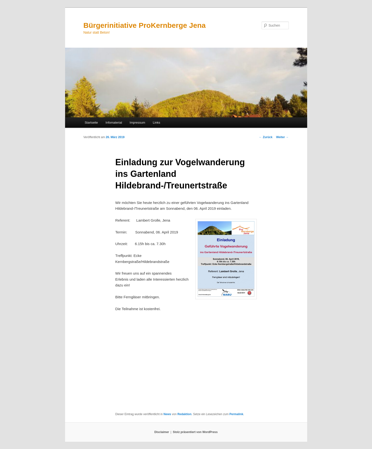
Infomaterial (114, 122)
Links (156, 122)
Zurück (265, 137)
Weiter (282, 137)
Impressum (137, 122)
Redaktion (184, 414)
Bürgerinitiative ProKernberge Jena (145, 25)
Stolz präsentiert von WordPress (195, 432)
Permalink (236, 414)
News (167, 414)
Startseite (91, 122)
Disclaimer (161, 432)
